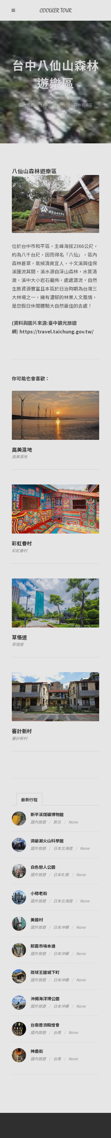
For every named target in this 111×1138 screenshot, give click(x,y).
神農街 (36, 1051)
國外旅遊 (38, 848)
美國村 (36, 920)
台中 (44, 105)
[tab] (29, 799)
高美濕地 (22, 449)
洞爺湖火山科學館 (47, 841)
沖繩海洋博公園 (44, 998)
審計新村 (22, 731)
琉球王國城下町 (44, 972)
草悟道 (19, 637)
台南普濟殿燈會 (44, 1025)
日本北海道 (63, 848)
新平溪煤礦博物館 (47, 814)
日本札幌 (61, 874)
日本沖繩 (61, 927)
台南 (57, 1032)
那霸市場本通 (42, 946)
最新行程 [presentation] (29, 800)
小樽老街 (38, 893)
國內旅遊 (26, 105)
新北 (57, 822)
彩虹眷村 (22, 543)
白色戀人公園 (42, 867)
